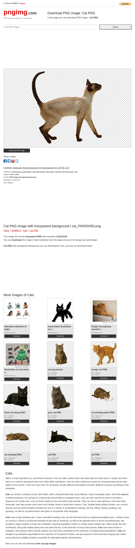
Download (16, 336)
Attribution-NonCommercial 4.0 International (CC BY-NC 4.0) (41, 168)
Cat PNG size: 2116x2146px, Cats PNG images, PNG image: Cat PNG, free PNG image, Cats (44, 172)
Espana (22, 3)
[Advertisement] (67, 50)
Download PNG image (17, 150)
